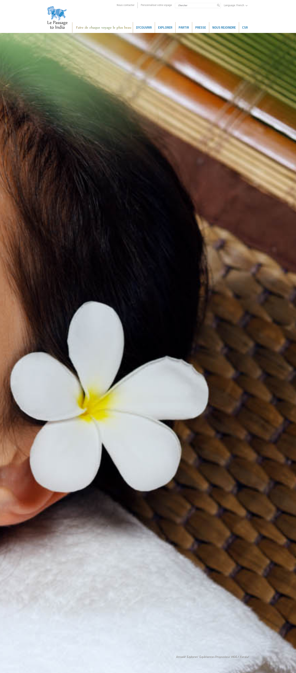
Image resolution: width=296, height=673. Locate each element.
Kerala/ (244, 656)
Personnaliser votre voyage (156, 5)
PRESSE (200, 27)
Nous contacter (125, 5)
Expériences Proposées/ (214, 656)
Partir (184, 27)
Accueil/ (181, 656)
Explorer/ (192, 656)
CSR (245, 27)
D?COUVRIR (144, 27)
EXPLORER (165, 27)
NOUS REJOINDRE (224, 27)
